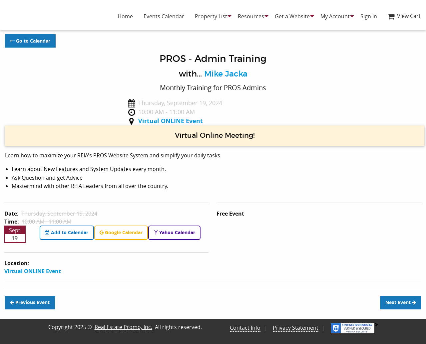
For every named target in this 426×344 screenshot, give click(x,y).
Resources (251, 16)
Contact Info (245, 327)
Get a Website (292, 16)
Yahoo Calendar (174, 232)
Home (125, 16)
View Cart (404, 16)
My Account (335, 16)
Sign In (368, 16)
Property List (211, 16)
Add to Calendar (66, 232)
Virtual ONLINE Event (170, 121)
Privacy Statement (295, 327)
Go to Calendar (30, 41)
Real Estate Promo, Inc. (123, 327)
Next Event (400, 302)
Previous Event (30, 302)
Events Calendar (164, 16)
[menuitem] (125, 16)
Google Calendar (121, 232)
